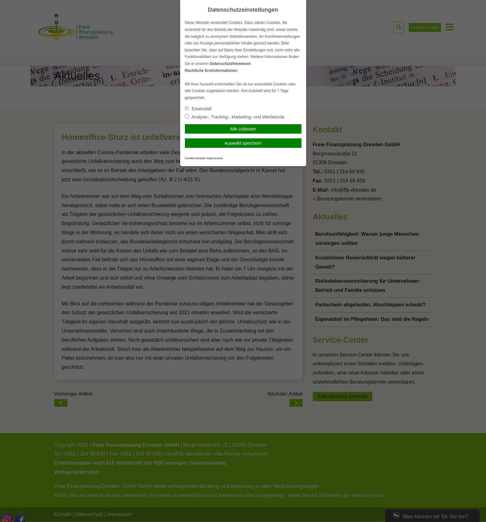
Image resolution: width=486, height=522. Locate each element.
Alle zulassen (243, 128)
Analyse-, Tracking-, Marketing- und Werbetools (235, 116)
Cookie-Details (195, 158)
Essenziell (198, 108)
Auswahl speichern (243, 143)
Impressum (215, 158)
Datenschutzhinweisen (230, 63)
